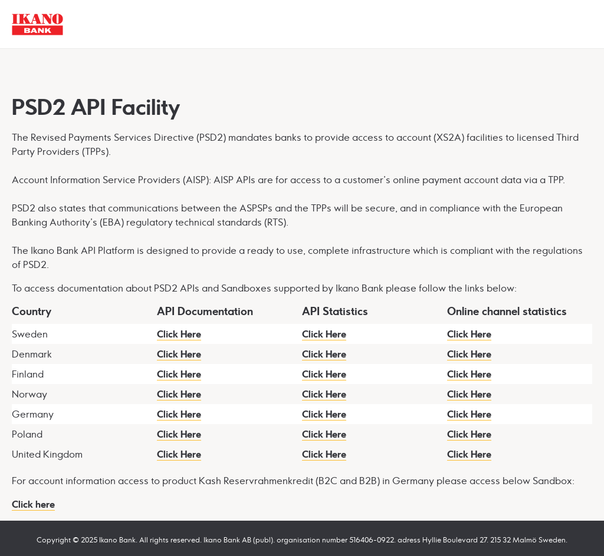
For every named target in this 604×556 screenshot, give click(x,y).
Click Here (179, 334)
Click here (33, 504)
